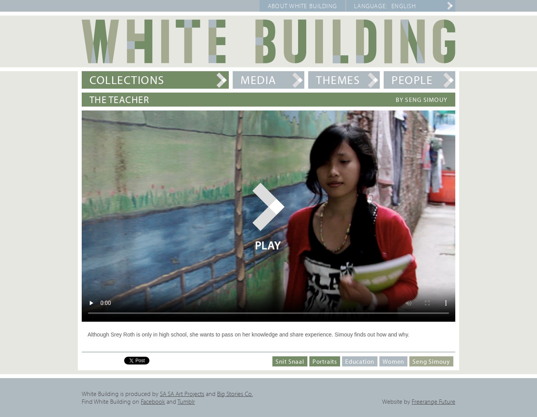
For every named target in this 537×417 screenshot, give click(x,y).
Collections (127, 79)
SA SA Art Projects (182, 394)
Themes (338, 79)
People (412, 79)
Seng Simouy (431, 361)
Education (359, 361)
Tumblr (186, 401)
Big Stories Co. (235, 394)
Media (258, 79)
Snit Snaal (290, 361)
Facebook (153, 401)
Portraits (324, 361)
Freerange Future (433, 401)
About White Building (302, 6)
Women (393, 361)
